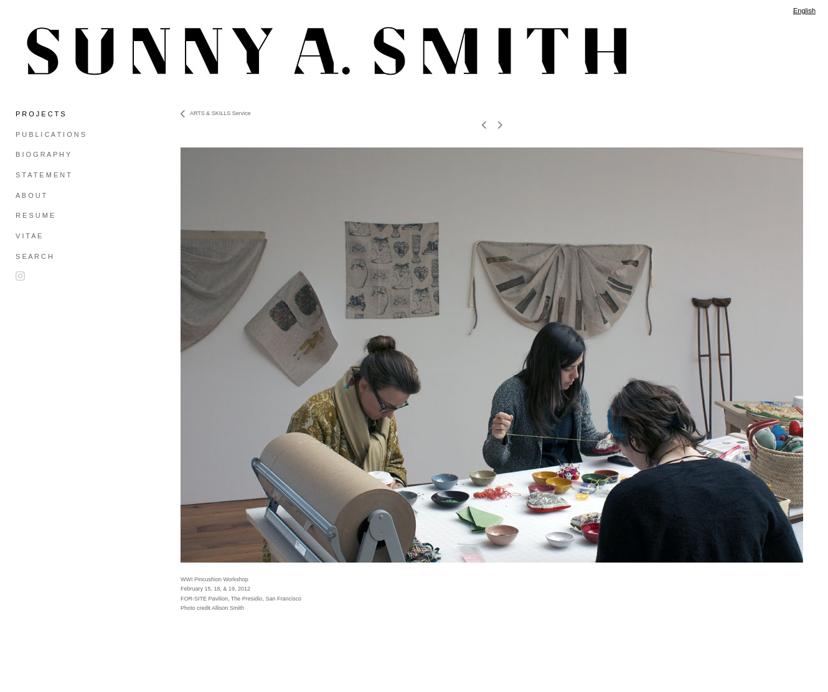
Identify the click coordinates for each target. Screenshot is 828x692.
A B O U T (31, 195)
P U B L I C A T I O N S (50, 134)
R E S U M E (35, 215)
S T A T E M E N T (43, 175)
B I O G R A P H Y (43, 154)
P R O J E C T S (40, 114)
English (804, 10)
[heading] (47, 51)
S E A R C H (34, 256)
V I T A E (29, 236)
